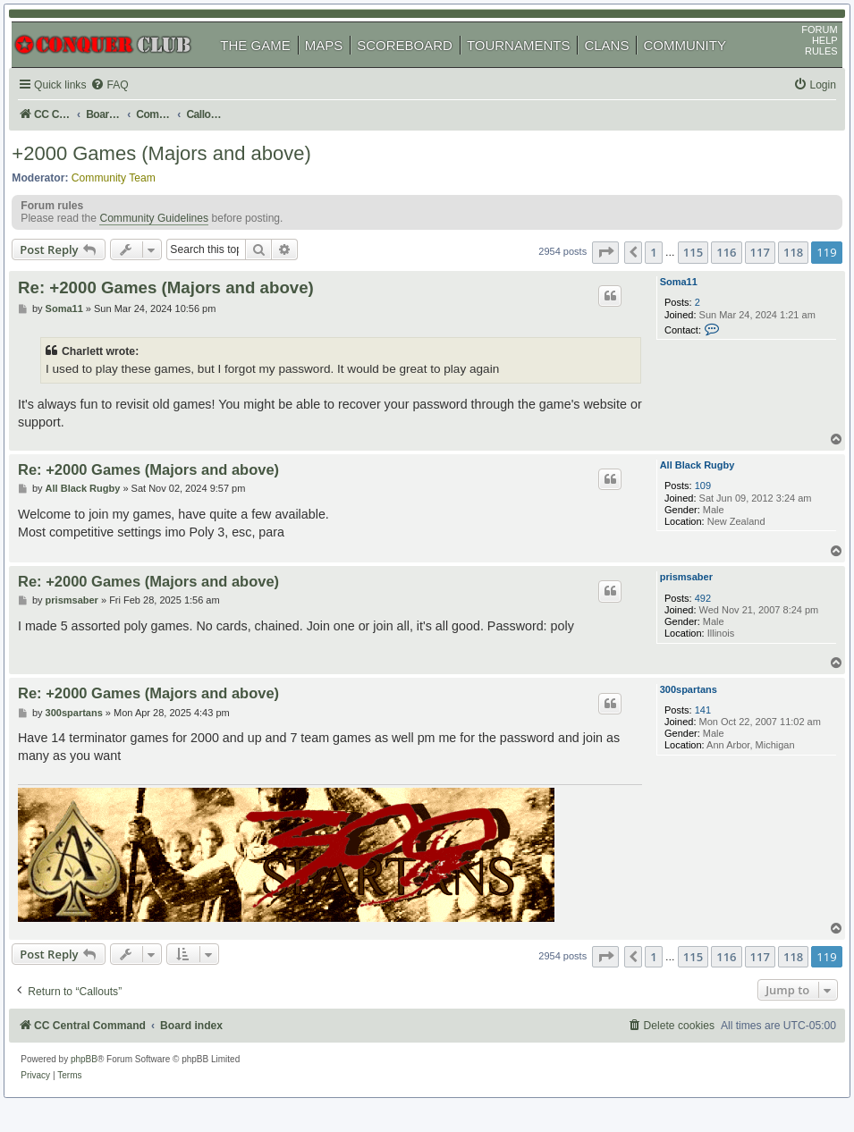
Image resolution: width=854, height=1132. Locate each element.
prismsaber (674, 601)
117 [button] (747, 276)
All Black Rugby (685, 489)
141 (687, 733)
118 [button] (780, 276)
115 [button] (679, 276)
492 (687, 621)
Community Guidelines (167, 245)
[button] (591, 276)
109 (687, 509)
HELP (811, 56)
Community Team (127, 197)
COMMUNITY (698, 61)
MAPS (336, 61)
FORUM (806, 45)
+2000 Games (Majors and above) (174, 174)
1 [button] (641, 276)
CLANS (619, 61)
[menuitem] (125, 101)
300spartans (677, 712)
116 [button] (713, 276)
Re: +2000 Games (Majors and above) (182, 308)
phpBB (97, 1073)
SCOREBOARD (418, 61)
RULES (807, 67)
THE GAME (268, 61)
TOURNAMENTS (532, 61)
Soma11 (667, 305)
